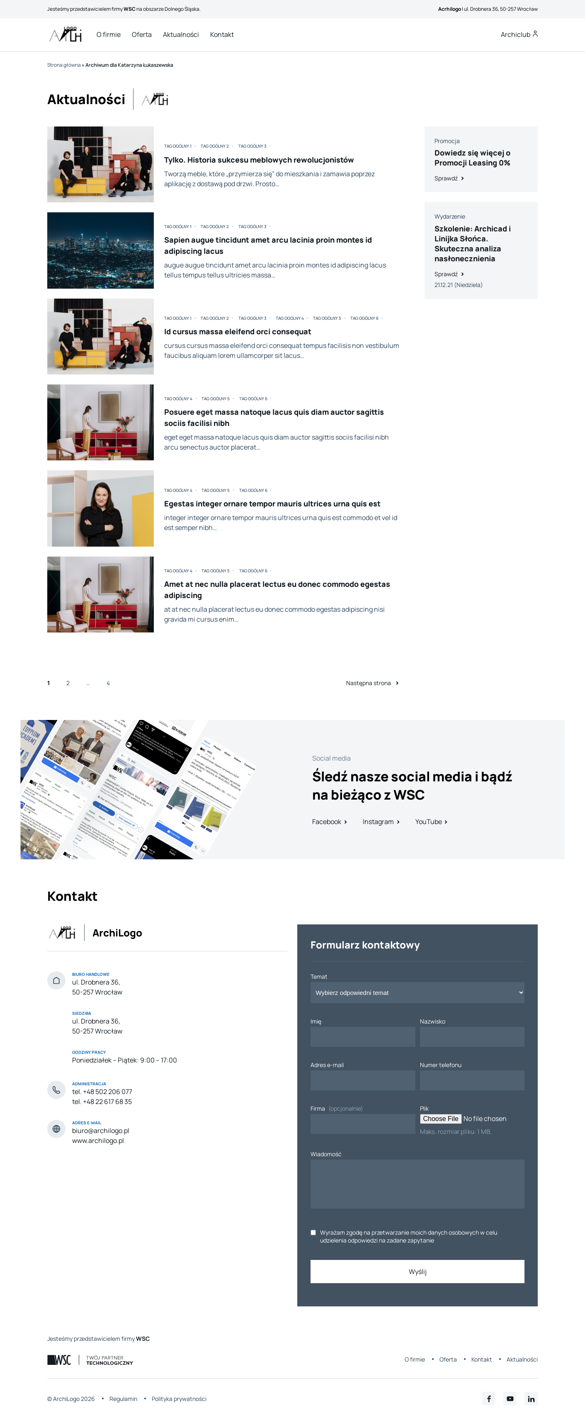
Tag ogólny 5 (327, 318)
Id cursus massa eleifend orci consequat (237, 331)
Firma (318, 1108)
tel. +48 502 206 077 (102, 1091)
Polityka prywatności (179, 1399)
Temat (319, 976)
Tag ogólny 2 (215, 146)
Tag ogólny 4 (290, 318)
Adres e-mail (327, 1065)
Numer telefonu (440, 1065)
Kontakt (222, 34)
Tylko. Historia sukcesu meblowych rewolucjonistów (259, 160)
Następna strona (374, 683)
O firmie (109, 34)
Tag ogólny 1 (178, 146)
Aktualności (181, 34)
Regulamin (123, 1399)
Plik (424, 1108)
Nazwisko (432, 1021)
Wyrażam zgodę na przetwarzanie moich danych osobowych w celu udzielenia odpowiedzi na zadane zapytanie (408, 1236)
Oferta (142, 34)
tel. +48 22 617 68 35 (102, 1101)
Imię (316, 1021)
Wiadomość (326, 1154)
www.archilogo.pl (98, 1140)
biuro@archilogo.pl (100, 1130)
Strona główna (64, 64)
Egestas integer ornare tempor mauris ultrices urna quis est (272, 503)
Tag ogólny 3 (252, 146)
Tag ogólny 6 (364, 318)
